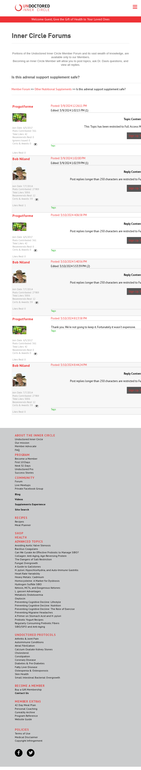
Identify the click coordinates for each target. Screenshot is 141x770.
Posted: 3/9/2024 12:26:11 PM (69, 106)
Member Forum (21, 89)
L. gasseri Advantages (28, 591)
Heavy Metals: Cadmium (29, 577)
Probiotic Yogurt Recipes (29, 619)
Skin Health (22, 674)
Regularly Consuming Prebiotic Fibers (37, 623)
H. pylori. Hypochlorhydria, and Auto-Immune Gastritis (46, 570)
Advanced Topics (29, 541)
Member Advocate (25, 446)
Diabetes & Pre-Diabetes (30, 663)
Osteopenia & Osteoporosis (31, 670)
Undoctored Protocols (35, 635)
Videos (19, 499)
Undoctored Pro (24, 469)
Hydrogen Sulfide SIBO (28, 584)
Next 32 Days (23, 465)
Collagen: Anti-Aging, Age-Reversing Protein (41, 555)
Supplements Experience (30, 504)
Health (21, 537)
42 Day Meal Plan (25, 705)
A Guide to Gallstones (28, 566)
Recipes (19, 521)
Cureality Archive (25, 712)
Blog (17, 494)
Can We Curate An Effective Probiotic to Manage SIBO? (47, 552)
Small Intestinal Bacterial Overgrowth (37, 677)
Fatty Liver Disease (26, 667)
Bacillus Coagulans (26, 548)
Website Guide (23, 719)
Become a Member (26, 458)
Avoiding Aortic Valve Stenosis (33, 545)
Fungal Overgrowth (26, 563)
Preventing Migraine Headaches (34, 612)
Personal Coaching (26, 708)
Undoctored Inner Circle (29, 439)
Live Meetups (23, 485)
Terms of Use (22, 733)
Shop (19, 533)
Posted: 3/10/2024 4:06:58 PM (69, 215)
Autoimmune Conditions (29, 642)
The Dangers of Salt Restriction (33, 559)
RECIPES (21, 518)
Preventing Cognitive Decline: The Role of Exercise (45, 609)
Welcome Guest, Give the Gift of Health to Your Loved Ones (70, 19)
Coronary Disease (25, 659)
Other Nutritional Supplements (53, 89)
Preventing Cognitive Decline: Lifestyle (38, 602)
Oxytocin (20, 598)
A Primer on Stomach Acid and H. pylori (38, 616)
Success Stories (24, 472)
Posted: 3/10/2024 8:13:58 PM (69, 318)
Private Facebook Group (29, 488)
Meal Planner (23, 525)
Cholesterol (22, 652)
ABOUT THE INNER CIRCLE (35, 435)
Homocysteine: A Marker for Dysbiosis (37, 580)
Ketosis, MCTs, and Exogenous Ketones (37, 587)
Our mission (22, 442)
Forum (18, 481)
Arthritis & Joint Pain (27, 638)
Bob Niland (21, 159)
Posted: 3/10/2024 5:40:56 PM (69, 261)
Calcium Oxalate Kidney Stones (34, 649)
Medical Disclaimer (26, 737)
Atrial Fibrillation (25, 645)
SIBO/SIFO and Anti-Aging (30, 626)
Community (24, 478)
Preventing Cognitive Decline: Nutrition (38, 605)
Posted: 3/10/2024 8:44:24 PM (69, 365)
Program (22, 455)
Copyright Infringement (28, 740)
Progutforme (22, 106)
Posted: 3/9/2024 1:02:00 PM (68, 158)
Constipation (22, 656)
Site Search (22, 509)
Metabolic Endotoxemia (29, 594)
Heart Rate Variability (27, 573)
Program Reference (26, 715)
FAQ (17, 450)
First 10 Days (22, 462)
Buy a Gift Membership (28, 689)
